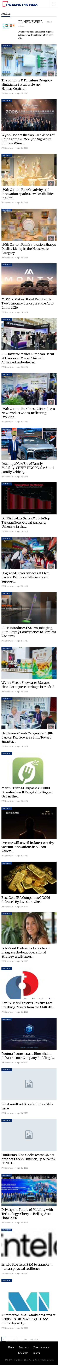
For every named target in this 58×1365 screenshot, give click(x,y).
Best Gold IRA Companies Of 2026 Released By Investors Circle (25, 900)
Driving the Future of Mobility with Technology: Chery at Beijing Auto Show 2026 (27, 1214)
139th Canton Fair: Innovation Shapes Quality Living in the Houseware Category (28, 249)
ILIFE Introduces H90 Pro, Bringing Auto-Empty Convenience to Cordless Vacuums (28, 632)
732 (25, 1339)
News (11, 1347)
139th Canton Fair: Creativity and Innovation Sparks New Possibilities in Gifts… (27, 194)
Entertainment (41, 1347)
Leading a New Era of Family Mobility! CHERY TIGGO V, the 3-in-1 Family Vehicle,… (27, 468)
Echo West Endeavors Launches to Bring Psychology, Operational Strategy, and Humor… (25, 952)
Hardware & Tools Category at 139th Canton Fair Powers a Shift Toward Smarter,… (27, 737)
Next (34, 1339)
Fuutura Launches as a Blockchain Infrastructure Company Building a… (27, 1056)
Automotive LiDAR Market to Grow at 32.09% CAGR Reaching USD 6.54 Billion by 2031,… (28, 1319)
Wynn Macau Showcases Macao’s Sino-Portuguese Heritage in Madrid (27, 685)
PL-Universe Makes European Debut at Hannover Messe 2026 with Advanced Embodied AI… (27, 358)
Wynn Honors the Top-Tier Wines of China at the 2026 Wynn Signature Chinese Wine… (27, 139)
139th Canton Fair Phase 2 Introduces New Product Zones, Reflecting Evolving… (28, 413)
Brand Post (6, 45)
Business (24, 1347)
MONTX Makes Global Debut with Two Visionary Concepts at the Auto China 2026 (27, 303)
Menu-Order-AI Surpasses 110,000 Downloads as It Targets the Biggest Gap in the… (27, 792)
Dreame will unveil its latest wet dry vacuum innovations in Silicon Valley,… (27, 847)
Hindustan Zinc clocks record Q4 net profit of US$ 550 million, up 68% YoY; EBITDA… (28, 1159)
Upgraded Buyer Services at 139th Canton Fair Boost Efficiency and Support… (25, 577)
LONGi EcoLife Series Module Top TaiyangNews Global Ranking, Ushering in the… (25, 522)
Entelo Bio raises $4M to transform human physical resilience (26, 1267)
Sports (36, 1353)
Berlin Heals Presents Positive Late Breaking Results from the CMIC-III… (27, 1005)
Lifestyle (23, 1353)
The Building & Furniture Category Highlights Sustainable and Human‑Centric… (26, 84)
